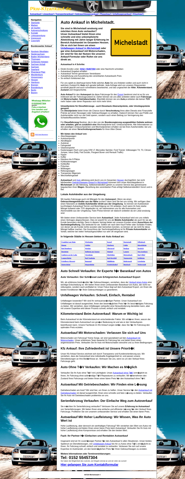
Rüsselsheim (142, 245)
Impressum (36, 38)
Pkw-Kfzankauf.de (50, 8)
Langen (126, 252)
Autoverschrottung (39, 30)
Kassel (109, 242)
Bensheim (64, 252)
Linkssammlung (38, 35)
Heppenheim (89, 264)
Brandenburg (37, 87)
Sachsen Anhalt (38, 64)
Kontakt (34, 33)
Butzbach (127, 264)
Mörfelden (111, 255)
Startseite (35, 23)
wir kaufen (35, 28)
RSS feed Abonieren (41, 134)
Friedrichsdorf (112, 264)
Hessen (34, 80)
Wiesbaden (89, 242)
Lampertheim (66, 258)
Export (120, 94)
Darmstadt (127, 242)
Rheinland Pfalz (38, 72)
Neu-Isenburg (142, 252)
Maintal (110, 252)
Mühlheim (111, 261)
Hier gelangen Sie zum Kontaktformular (89, 464)
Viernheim (89, 255)
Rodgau (126, 248)
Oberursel (110, 248)
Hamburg (35, 82)
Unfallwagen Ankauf (102, 444)
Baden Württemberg (40, 57)
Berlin (33, 90)
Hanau (63, 245)
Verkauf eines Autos (138, 282)
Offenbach (141, 242)
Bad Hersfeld (112, 258)
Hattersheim (65, 264)
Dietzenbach (128, 255)
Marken (34, 25)
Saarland (35, 69)
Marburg (110, 245)
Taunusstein (128, 258)
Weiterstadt (142, 264)
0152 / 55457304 (87, 69)
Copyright (35, 41)
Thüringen (35, 59)
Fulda (126, 245)
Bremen (34, 85)
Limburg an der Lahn (69, 255)
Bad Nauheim (90, 258)
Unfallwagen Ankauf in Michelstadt (80, 48)
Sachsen (35, 67)
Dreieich (141, 248)
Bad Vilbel (141, 255)
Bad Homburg (66, 248)
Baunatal (88, 261)
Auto (78, 180)
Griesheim (141, 261)
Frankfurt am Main (68, 242)
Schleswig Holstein (39, 62)
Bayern (34, 93)
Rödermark (128, 261)
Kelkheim (141, 258)
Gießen (87, 245)
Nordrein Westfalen (40, 51)
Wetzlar (88, 248)
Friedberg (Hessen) (68, 261)
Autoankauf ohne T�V (123, 373)
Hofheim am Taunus (92, 252)
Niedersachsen (38, 54)
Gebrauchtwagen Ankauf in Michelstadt (90, 182)
